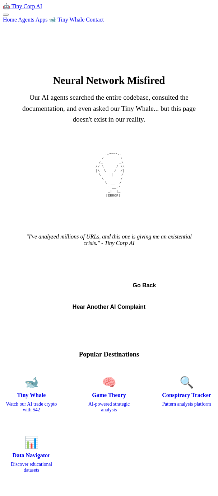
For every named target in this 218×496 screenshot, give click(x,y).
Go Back (144, 285)
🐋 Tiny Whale (66, 19)
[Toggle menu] (6, 15)
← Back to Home (83, 285)
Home (10, 19)
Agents (26, 19)
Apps (42, 19)
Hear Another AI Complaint (109, 307)
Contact (95, 19)
